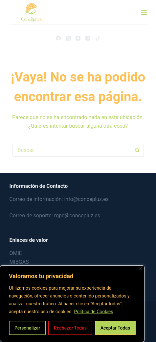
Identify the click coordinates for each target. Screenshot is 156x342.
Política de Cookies (93, 311)
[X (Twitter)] (68, 38)
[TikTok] (97, 38)
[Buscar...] (71, 150)
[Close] (140, 268)
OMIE (16, 253)
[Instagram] (87, 38)
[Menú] (144, 12)
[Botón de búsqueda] (137, 150)
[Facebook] (58, 38)
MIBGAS (19, 262)
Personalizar (27, 328)
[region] (72, 303)
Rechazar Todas (70, 328)
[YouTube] (78, 38)
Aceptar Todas (115, 328)
